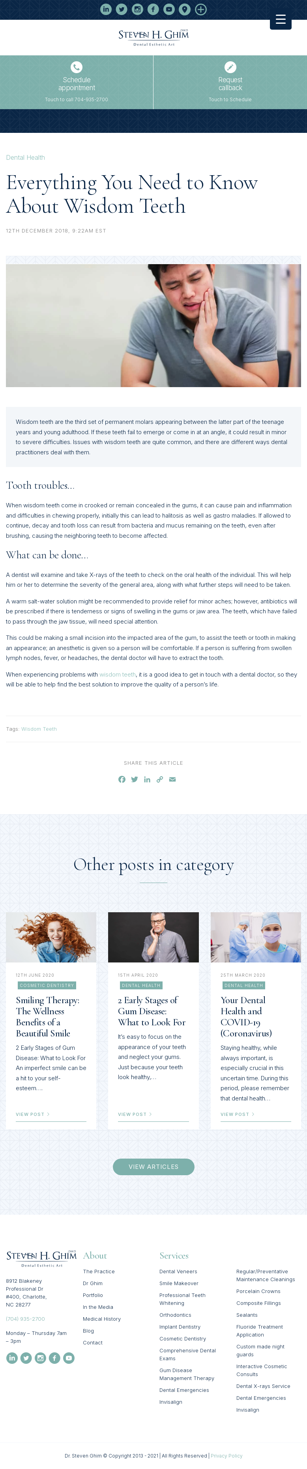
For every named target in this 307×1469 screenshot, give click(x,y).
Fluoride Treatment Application (259, 1330)
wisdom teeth (117, 674)
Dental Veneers (178, 1271)
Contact (93, 1342)
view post (33, 1114)
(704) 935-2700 (25, 1319)
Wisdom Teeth (39, 729)
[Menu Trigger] (281, 19)
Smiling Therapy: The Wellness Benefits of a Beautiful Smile (47, 1016)
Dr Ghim (93, 1283)
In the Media (98, 1307)
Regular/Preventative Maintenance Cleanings (265, 1275)
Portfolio (93, 1295)
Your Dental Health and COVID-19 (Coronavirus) (246, 1016)
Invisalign (170, 1402)
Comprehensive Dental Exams (187, 1354)
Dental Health (25, 157)
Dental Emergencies (184, 1390)
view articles (154, 1166)
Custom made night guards (260, 1350)
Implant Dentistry (179, 1326)
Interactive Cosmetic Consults (261, 1370)
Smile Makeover (178, 1283)
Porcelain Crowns (258, 1291)
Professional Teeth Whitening (182, 1299)
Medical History (102, 1319)
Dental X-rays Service (263, 1386)
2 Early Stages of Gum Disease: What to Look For (151, 1011)
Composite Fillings (258, 1303)
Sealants (247, 1315)
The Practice (99, 1271)
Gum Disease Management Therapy (186, 1374)
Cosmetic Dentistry (47, 985)
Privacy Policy (227, 1456)
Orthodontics (175, 1315)
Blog (88, 1330)
